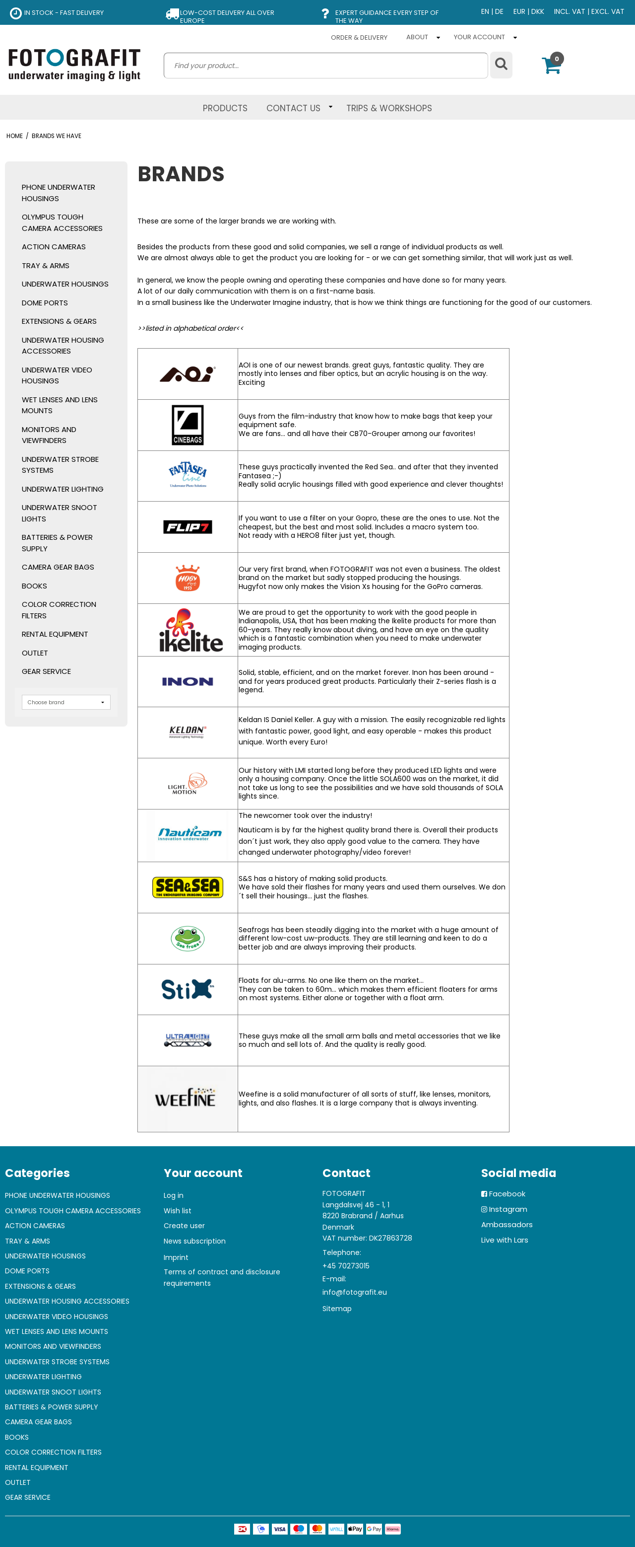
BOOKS (34, 586)
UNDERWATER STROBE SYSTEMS (60, 465)
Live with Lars (504, 1240)
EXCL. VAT (608, 11)
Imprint (176, 1257)
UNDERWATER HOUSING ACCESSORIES (63, 346)
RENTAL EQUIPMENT (55, 634)
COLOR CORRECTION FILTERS (59, 610)
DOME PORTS (45, 302)
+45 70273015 (346, 1266)
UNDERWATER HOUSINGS (65, 284)
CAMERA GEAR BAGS (58, 567)
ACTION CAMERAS (54, 246)
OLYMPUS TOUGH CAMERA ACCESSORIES (62, 222)
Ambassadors (507, 1224)
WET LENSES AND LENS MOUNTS (60, 405)
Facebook (507, 1193)
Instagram (508, 1209)
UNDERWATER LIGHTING (63, 489)
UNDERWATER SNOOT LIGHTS (59, 513)
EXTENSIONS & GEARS (59, 321)
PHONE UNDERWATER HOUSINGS (58, 193)
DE (499, 11)
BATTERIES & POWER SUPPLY (57, 543)
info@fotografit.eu (354, 1292)
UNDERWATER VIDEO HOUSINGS (57, 375)
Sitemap (337, 1309)
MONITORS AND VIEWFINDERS (49, 435)
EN (485, 11)
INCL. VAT (569, 11)
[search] (326, 65)
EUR (519, 11)
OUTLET (35, 653)
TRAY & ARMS (45, 265)
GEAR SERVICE (46, 671)
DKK (537, 11)
